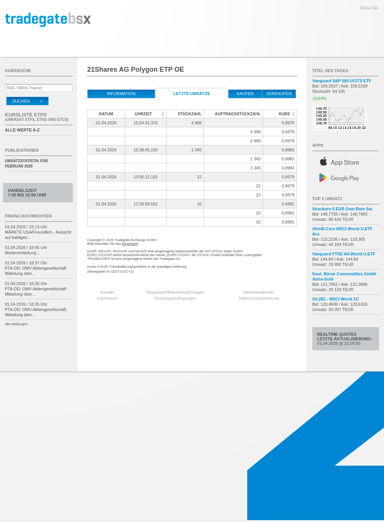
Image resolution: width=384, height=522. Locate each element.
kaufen (245, 93)
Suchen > (27, 101)
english (369, 8)
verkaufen (279, 93)
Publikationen (22, 150)
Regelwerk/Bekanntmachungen (175, 292)
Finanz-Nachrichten (28, 216)
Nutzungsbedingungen (175, 298)
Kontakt (107, 292)
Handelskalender (258, 292)
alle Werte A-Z (22, 130)
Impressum (107, 298)
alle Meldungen (16, 324)
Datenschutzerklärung (259, 298)
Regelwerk (130, 244)
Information (121, 93)
